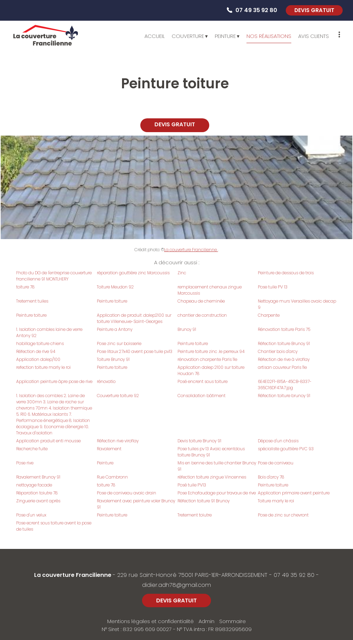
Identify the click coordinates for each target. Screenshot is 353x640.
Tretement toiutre (195, 515)
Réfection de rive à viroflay (284, 359)
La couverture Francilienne (191, 250)
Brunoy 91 (187, 329)
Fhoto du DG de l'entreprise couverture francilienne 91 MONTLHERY (54, 276)
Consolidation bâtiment (201, 395)
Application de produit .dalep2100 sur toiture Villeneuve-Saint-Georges (134, 318)
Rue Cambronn (112, 477)
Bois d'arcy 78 (271, 477)
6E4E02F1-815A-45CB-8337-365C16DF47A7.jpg (285, 384)
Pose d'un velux (31, 515)
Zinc (182, 273)
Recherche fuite (32, 449)
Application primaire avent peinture (294, 493)
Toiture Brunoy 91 (113, 359)
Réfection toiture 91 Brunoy (204, 501)
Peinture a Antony (114, 329)
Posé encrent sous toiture (203, 381)
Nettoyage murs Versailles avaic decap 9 (297, 304)
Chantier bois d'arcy (277, 351)
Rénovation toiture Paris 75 (284, 329)
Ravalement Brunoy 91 (38, 477)
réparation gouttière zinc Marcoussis (133, 273)
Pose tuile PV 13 (273, 287)
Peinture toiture (112, 301)
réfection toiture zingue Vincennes (212, 477)
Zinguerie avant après (38, 501)
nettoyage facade (34, 485)
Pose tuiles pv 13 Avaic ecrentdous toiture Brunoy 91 (211, 452)
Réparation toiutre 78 (37, 493)
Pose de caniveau (275, 463)
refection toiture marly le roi (43, 367)
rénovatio (106, 381)
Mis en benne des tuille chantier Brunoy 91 (217, 466)
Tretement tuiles (32, 301)
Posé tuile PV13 (192, 485)
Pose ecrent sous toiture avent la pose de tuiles (53, 526)
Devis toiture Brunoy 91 (199, 441)
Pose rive (24, 463)
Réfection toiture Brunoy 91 (284, 343)
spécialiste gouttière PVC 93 (286, 449)
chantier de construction (202, 315)
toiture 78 (25, 287)
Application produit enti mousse (48, 441)
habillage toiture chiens (40, 343)
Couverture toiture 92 (118, 395)
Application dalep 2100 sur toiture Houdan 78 (211, 370)
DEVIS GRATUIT (314, 10)
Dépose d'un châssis (278, 441)
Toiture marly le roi (276, 501)
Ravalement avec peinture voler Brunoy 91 (136, 504)
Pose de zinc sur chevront (283, 515)
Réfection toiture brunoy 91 (284, 395)
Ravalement (109, 449)
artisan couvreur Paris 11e (282, 367)
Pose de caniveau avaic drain (126, 493)
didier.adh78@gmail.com (176, 585)
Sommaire (232, 621)
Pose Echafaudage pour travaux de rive (217, 493)
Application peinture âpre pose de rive (54, 381)
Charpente (269, 315)
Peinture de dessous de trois (286, 273)
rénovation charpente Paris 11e (207, 359)
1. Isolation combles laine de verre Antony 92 (49, 332)
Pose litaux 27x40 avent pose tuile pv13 (134, 351)
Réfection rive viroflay (118, 441)
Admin (206, 621)
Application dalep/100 (38, 359)
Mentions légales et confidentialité (150, 621)
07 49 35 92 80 (294, 575)
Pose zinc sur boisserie (119, 343)
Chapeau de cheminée (201, 301)
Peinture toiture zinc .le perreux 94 (211, 351)
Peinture (105, 463)
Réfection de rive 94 (35, 351)
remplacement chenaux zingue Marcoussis (210, 290)
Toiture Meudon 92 (115, 287)
